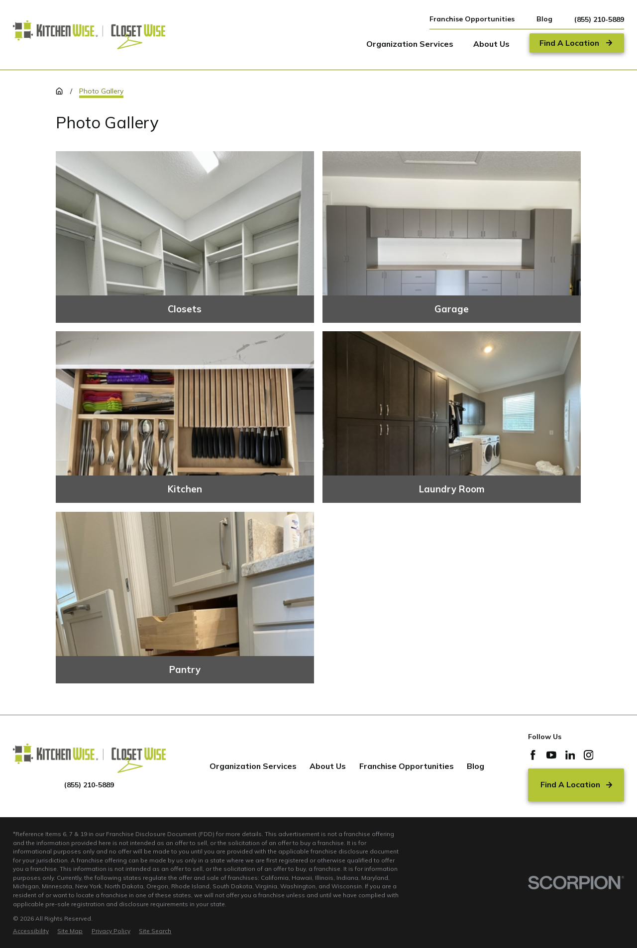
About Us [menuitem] (491, 44)
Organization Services (253, 766)
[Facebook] (533, 755)
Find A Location (576, 784)
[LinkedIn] (570, 755)
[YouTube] (551, 755)
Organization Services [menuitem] (409, 44)
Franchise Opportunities (472, 18)
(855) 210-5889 (599, 19)
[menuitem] (31, 931)
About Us (328, 766)
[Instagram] (589, 755)
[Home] (89, 34)
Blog (544, 18)
